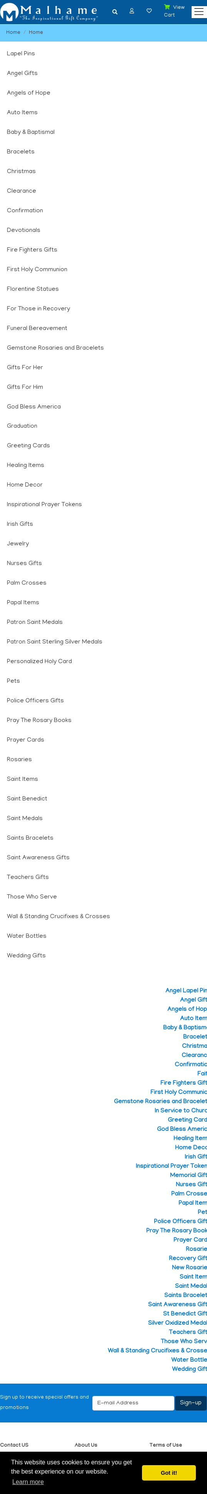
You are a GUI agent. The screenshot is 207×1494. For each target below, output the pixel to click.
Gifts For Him (25, 387)
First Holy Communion (37, 270)
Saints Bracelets (30, 838)
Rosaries (19, 760)
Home (13, 33)
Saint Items (22, 779)
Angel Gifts (22, 73)
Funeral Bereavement (37, 328)
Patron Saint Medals (35, 622)
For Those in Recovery (38, 309)
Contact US (14, 1446)
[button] (132, 10)
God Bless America (34, 407)
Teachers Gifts (28, 877)
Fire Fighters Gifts (32, 250)
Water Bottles (27, 936)
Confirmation (25, 211)
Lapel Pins (21, 54)
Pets (13, 681)
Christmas (21, 171)
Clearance (21, 191)
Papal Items (23, 603)
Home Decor (25, 485)
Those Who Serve (32, 897)
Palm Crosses (27, 583)
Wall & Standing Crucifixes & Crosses (58, 917)
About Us (86, 1446)
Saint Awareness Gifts (38, 858)
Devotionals (23, 230)
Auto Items (22, 113)
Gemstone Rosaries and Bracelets (55, 348)
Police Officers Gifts (35, 701)
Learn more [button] (28, 1482)
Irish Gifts (20, 524)
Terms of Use (165, 1446)
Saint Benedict (27, 799)
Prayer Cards (25, 740)
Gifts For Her (25, 368)
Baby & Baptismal (31, 132)
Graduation (22, 426)
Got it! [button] (169, 1473)
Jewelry (18, 544)
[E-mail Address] (133, 1403)
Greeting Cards (28, 446)
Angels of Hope (28, 93)
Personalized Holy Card (39, 662)
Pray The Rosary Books (39, 720)
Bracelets (21, 152)
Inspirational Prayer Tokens (44, 505)
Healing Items (25, 465)
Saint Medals (25, 818)
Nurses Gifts (24, 563)
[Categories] (197, 10)
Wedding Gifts (26, 956)
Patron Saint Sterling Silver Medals (54, 642)
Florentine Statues (33, 289)
